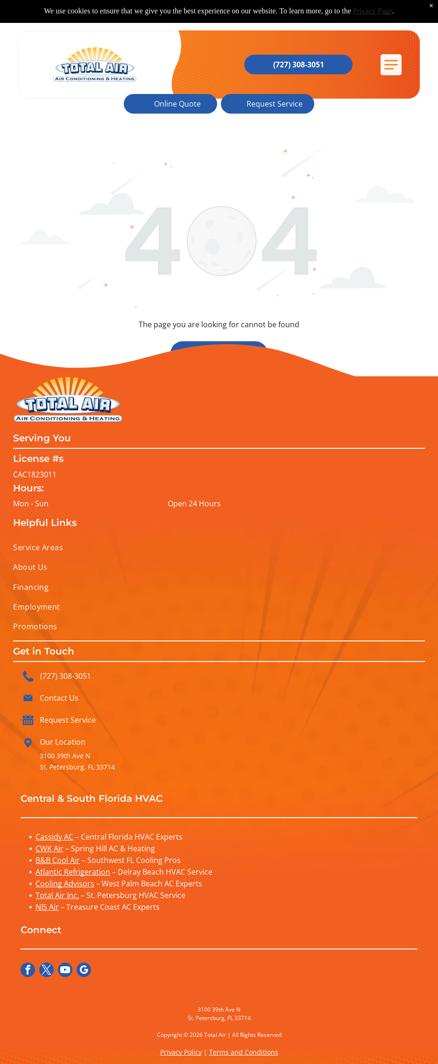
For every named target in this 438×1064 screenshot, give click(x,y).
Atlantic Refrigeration (72, 872)
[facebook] (28, 971)
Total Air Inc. (57, 895)
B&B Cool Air (57, 860)
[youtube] (65, 971)
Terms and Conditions (243, 1052)
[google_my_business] (84, 971)
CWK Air (49, 848)
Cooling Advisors (64, 883)
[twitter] (46, 971)
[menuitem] (219, 547)
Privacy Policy (181, 1052)
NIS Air (47, 907)
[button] (391, 64)
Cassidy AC (54, 837)
